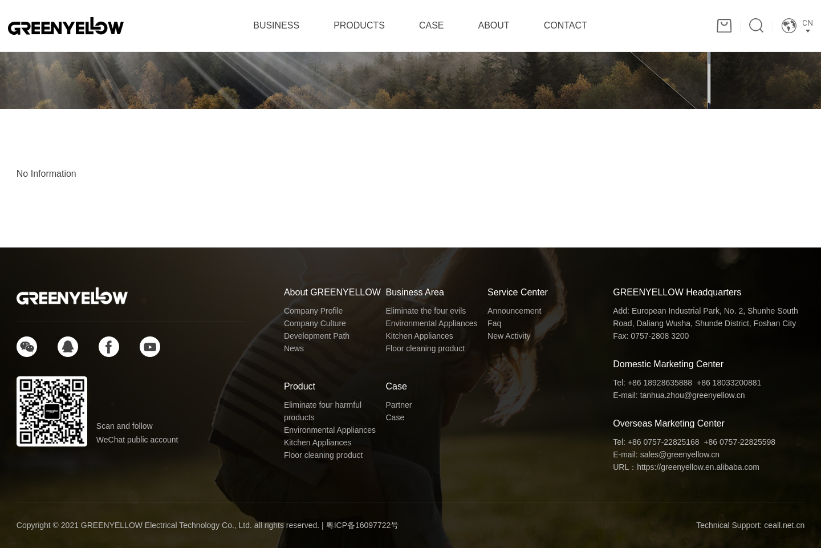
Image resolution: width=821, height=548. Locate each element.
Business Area (415, 292)
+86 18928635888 (660, 382)
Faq (494, 323)
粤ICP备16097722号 (362, 525)
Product (299, 386)
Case (396, 386)
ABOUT (494, 25)
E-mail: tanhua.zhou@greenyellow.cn (679, 395)
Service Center (517, 292)
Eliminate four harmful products (322, 411)
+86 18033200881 (729, 382)
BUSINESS (276, 25)
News (294, 348)
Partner (399, 404)
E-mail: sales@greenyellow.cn (666, 454)
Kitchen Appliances (419, 335)
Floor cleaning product (425, 348)
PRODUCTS (359, 25)
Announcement (514, 310)
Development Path (316, 335)
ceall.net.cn (784, 525)
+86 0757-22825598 (739, 441)
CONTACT (565, 25)
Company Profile (313, 310)
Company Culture (315, 323)
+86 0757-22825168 (664, 441)
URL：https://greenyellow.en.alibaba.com (686, 467)
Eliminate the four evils (426, 310)
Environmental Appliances (432, 323)
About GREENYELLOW (332, 292)
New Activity (508, 335)
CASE (431, 25)
